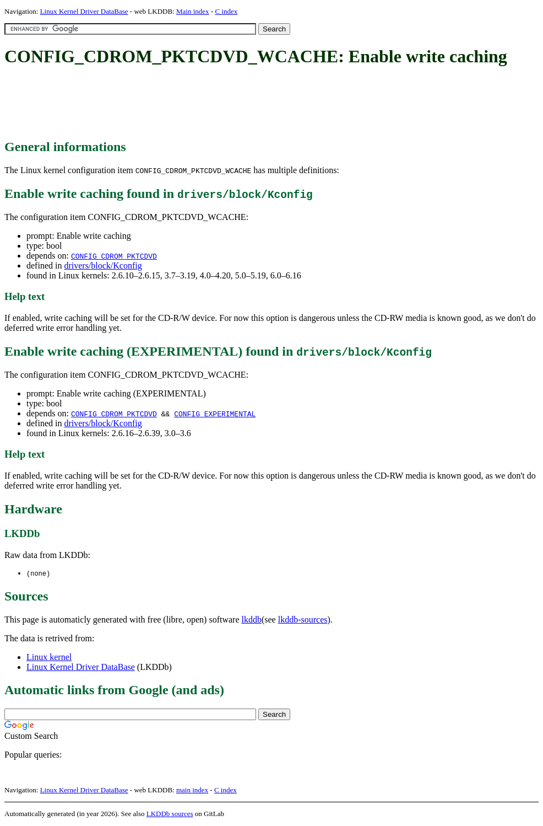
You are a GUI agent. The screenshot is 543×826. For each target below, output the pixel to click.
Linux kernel (49, 657)
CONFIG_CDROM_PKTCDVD (114, 256)
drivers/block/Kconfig (103, 265)
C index (226, 11)
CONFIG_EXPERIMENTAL (215, 414)
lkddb (252, 620)
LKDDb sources (169, 814)
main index (192, 790)
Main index (192, 11)
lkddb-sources (303, 620)
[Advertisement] (204, 103)
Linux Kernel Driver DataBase (84, 11)
